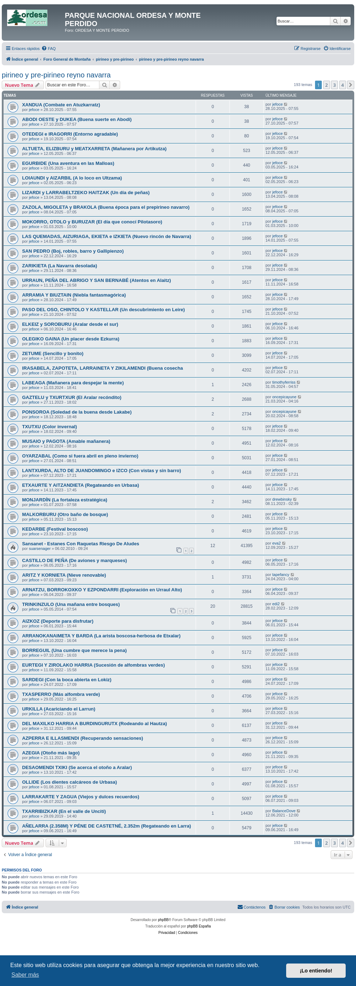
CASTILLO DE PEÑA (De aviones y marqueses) (74, 560)
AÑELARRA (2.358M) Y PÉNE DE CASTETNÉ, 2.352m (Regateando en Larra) (106, 826)
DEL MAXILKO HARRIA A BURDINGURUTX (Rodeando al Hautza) (94, 723)
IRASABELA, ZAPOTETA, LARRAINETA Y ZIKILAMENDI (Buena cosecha (102, 368)
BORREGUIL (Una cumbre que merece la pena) (74, 650)
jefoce (34, 109)
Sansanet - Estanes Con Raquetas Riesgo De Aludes (80, 543)
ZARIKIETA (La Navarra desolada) (59, 265)
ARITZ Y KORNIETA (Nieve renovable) (64, 575)
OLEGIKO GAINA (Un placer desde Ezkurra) (70, 339)
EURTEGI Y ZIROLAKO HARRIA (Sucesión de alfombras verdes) (93, 665)
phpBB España (199, 926)
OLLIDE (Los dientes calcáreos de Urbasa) (69, 782)
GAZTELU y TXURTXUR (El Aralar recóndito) (72, 397)
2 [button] (326, 85)
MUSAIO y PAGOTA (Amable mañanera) (66, 441)
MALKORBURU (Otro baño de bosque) (65, 514)
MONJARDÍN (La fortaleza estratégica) (64, 499)
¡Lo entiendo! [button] (316, 971)
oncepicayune (284, 397)
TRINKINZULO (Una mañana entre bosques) (71, 604)
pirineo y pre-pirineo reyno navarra (56, 75)
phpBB (163, 920)
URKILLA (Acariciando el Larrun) (58, 709)
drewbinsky (282, 499)
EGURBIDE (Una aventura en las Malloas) (68, 163)
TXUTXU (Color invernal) (49, 426)
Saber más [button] (25, 975)
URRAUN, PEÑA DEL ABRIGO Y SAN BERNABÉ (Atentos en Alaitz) (96, 280)
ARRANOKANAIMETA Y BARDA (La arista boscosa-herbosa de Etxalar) (101, 635)
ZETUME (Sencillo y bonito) (52, 353)
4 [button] (342, 85)
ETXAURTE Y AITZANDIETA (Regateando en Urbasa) (80, 485)
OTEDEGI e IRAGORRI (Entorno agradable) (70, 134)
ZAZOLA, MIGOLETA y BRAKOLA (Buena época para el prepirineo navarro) (106, 207)
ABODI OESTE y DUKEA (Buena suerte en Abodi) (77, 119)
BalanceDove (283, 811)
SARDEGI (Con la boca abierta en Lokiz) (67, 679)
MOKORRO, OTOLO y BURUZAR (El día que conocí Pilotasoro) (92, 221)
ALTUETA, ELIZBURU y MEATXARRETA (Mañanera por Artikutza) (94, 148)
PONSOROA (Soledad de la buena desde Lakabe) (76, 412)
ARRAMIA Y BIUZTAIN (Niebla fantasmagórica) (74, 295)
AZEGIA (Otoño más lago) (50, 752)
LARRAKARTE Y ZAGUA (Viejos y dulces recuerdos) (80, 796)
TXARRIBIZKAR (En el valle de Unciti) (64, 811)
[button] (350, 85)
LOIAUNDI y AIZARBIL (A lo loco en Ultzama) (72, 178)
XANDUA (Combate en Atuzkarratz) (61, 104)
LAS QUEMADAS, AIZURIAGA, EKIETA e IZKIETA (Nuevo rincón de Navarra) (106, 236)
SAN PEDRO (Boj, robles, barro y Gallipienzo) (73, 251)
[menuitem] (48, 48)
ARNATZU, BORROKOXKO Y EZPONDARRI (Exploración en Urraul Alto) (102, 589)
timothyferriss (283, 382)
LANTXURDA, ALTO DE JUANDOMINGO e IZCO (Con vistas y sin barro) (101, 470)
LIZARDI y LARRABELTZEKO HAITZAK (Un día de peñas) (86, 192)
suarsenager (40, 548)
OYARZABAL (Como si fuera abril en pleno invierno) (80, 456)
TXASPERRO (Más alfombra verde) (61, 694)
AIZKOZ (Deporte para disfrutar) (57, 621)
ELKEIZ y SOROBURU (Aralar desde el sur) (70, 324)
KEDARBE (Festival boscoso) (55, 529)
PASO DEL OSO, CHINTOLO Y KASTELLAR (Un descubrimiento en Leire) (103, 309)
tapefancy (280, 574)
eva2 (276, 543)
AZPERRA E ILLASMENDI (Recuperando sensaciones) (82, 738)
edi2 (276, 604)
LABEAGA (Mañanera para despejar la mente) (73, 382)
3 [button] (334, 85)
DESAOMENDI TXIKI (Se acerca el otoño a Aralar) (77, 767)
